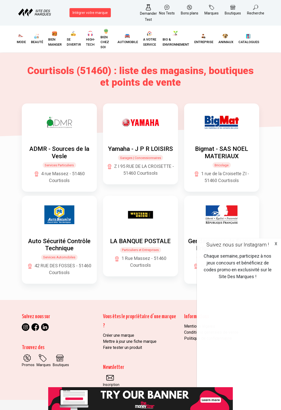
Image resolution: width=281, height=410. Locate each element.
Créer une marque (118, 335)
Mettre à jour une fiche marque (129, 341)
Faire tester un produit (122, 347)
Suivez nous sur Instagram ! (237, 245)
